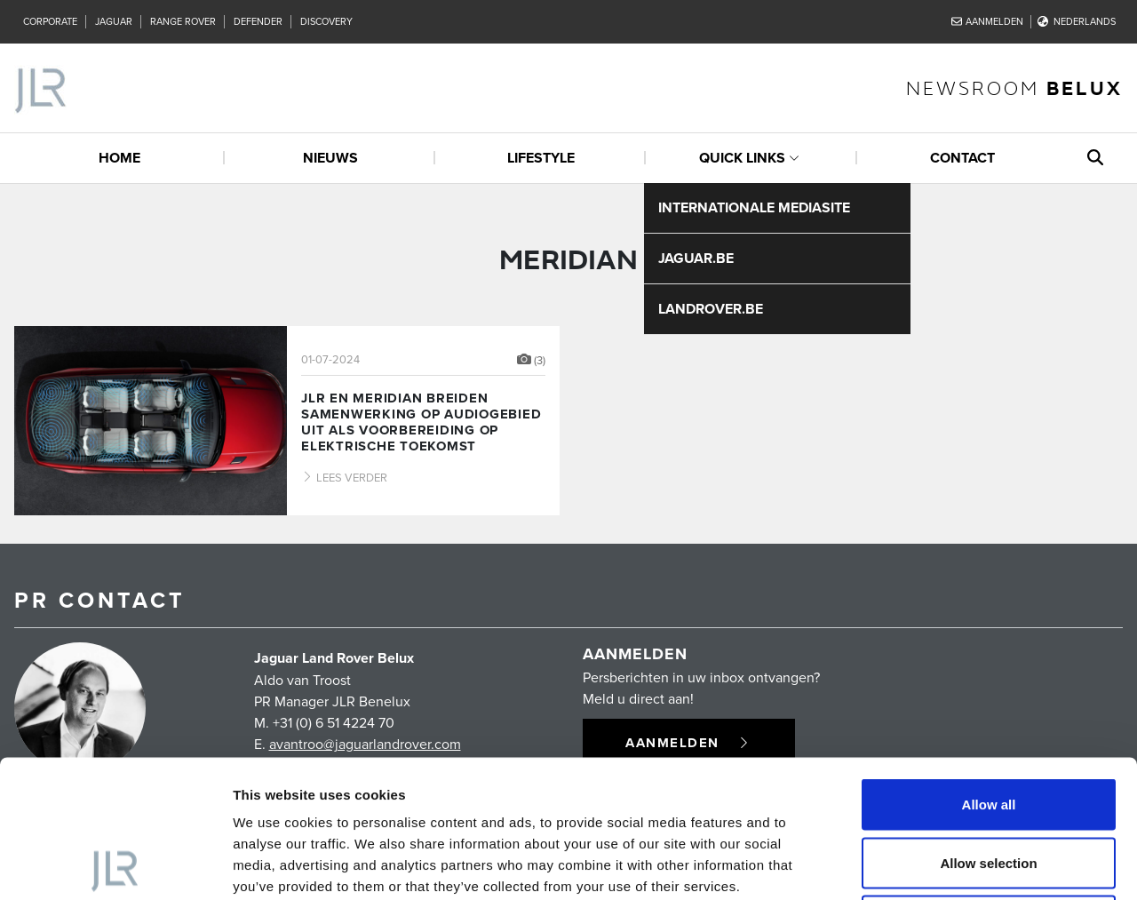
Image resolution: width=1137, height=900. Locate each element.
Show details (932, 864)
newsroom (1014, 87)
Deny (989, 783)
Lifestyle (541, 157)
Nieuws (330, 157)
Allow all (989, 666)
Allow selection (988, 725)
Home (119, 157)
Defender (258, 21)
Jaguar (113, 21)
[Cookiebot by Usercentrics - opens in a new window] (115, 865)
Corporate (50, 21)
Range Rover (183, 21)
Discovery (326, 21)
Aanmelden (987, 21)
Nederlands (1077, 21)
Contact (962, 157)
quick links (742, 157)
